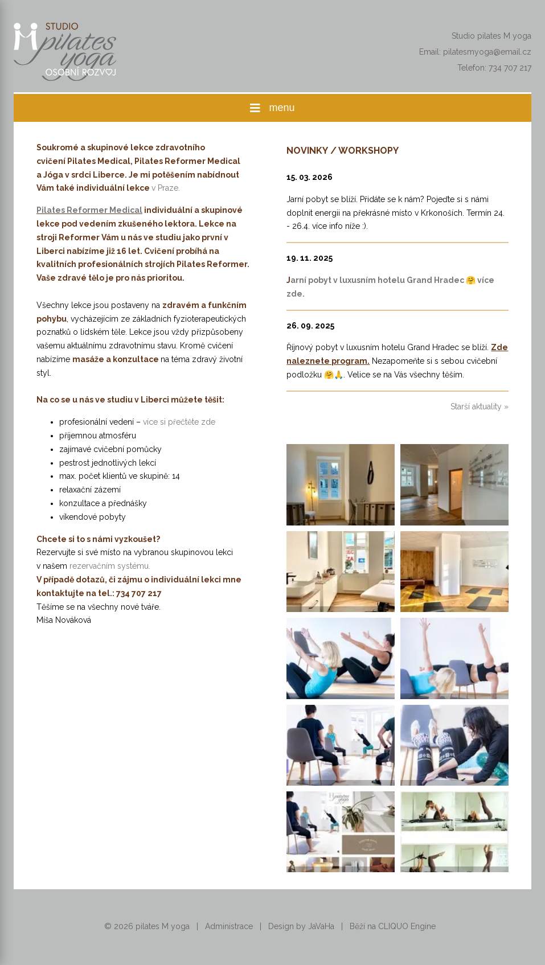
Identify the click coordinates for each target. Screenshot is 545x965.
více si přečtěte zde (179, 421)
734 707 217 (510, 67)
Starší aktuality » (479, 406)
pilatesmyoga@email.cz (487, 51)
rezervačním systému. (109, 565)
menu (272, 108)
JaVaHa (321, 926)
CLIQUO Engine (407, 926)
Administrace (229, 926)
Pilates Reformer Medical (89, 210)
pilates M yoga (163, 926)
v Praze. (165, 187)
